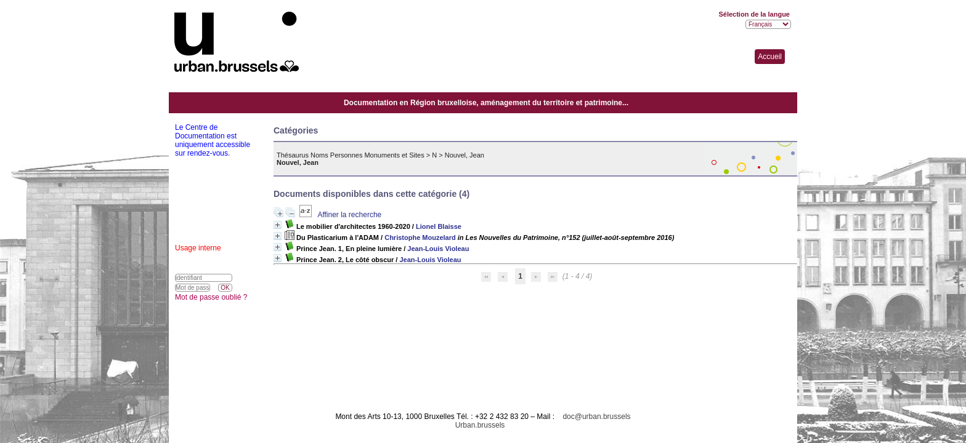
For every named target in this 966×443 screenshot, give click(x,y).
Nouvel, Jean (464, 155)
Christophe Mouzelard (420, 237)
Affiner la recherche (349, 214)
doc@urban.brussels (596, 416)
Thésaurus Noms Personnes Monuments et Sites (350, 155)
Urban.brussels (480, 425)
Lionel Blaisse (438, 226)
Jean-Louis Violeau (438, 248)
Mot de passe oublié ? (211, 297)
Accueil (770, 56)
